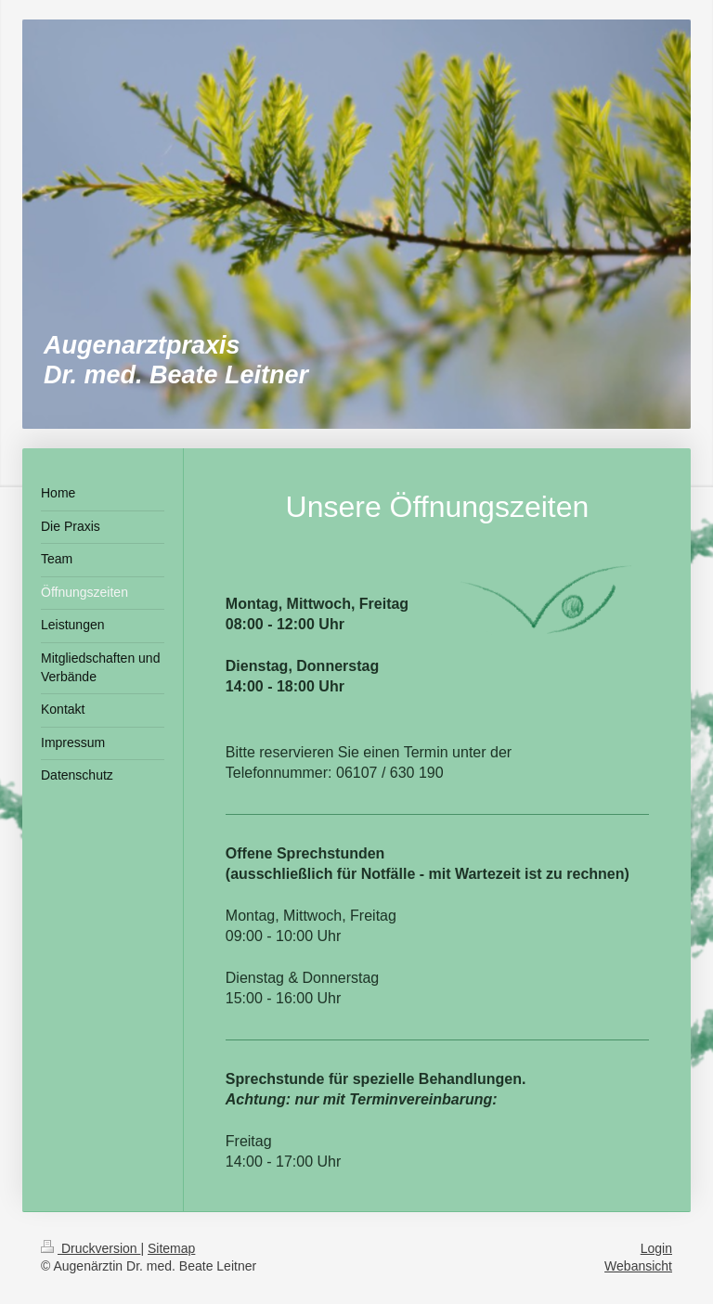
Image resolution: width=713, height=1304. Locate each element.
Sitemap (171, 1248)
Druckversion (90, 1248)
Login (656, 1248)
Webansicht (638, 1266)
